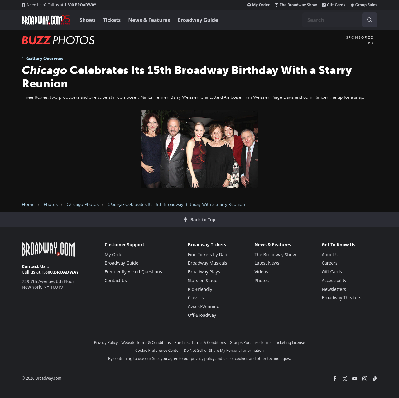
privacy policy (202, 358)
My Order (258, 4)
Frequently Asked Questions (133, 272)
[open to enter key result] (369, 19)
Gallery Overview (43, 58)
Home (28, 204)
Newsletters (334, 289)
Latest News (266, 263)
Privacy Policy (106, 342)
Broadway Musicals (207, 263)
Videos (261, 272)
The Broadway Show (296, 4)
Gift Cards (333, 4)
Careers (329, 263)
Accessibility (334, 280)
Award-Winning (203, 306)
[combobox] (339, 19)
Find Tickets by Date (208, 254)
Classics (196, 298)
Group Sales (363, 4)
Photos (51, 204)
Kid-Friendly (200, 289)
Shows (88, 19)
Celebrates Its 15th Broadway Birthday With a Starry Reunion (176, 204)
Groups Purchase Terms (251, 342)
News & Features (149, 19)
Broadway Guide (197, 19)
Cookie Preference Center (157, 350)
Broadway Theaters (341, 298)
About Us (331, 254)
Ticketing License (290, 342)
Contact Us (34, 266)
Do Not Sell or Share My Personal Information (224, 350)
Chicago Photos (83, 204)
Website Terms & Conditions (146, 342)
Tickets (112, 19)
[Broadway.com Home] (46, 20)
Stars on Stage (203, 280)
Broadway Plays (204, 272)
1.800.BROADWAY (59, 4)
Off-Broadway (202, 315)
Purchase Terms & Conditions (200, 342)
